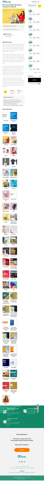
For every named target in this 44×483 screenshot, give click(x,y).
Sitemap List (23, 478)
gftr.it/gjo (6, 105)
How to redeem (38, 72)
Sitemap (19, 478)
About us (16, 466)
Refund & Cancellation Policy (20, 468)
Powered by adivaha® (27, 477)
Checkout (34, 80)
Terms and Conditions (30, 468)
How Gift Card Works (25, 466)
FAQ (20, 466)
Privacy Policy (12, 468)
